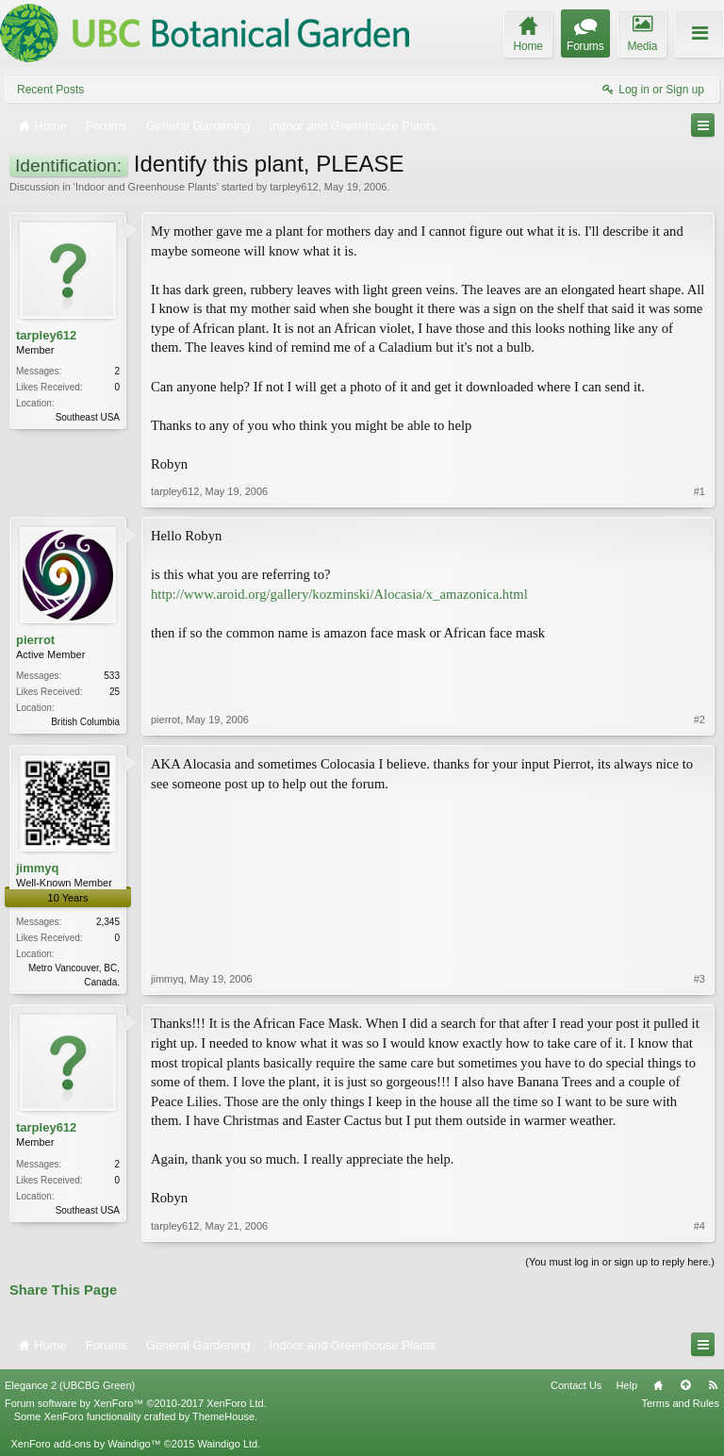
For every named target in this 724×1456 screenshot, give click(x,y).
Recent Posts (50, 89)
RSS (712, 1385)
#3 (699, 978)
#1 (699, 491)
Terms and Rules (680, 1403)
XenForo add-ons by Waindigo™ (85, 1443)
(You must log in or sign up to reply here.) (620, 1261)
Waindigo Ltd (227, 1443)
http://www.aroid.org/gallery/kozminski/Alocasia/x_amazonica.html (339, 594)
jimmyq (37, 868)
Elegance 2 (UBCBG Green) (70, 1385)
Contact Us (576, 1385)
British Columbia (85, 722)
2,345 (108, 922)
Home (658, 1385)
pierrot (35, 640)
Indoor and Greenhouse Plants (146, 186)
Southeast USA (88, 417)
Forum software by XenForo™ (136, 1403)
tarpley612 (294, 186)
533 (112, 675)
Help (626, 1385)
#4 (699, 1226)
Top (685, 1385)
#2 (699, 719)
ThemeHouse (223, 1416)
